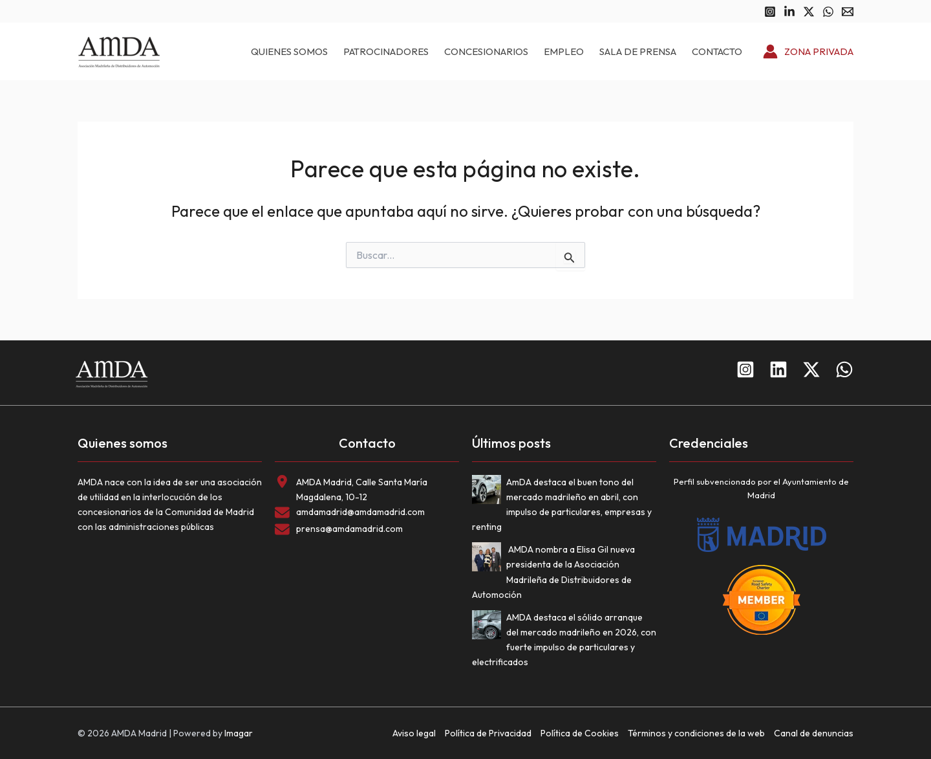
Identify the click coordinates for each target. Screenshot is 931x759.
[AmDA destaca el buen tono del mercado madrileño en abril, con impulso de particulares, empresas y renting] (489, 492)
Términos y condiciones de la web (696, 733)
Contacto (717, 51)
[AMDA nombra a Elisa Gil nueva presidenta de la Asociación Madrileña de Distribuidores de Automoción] (489, 559)
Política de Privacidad (488, 733)
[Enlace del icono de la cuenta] (808, 52)
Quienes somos (289, 51)
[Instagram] (770, 11)
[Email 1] (847, 11)
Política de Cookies (579, 733)
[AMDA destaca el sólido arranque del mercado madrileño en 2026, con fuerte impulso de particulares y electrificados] (489, 627)
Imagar (238, 733)
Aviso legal (414, 733)
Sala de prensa (637, 51)
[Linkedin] (789, 11)
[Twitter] (809, 11)
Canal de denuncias (813, 733)
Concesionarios (486, 51)
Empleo (564, 51)
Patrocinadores (386, 51)
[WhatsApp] (828, 11)
